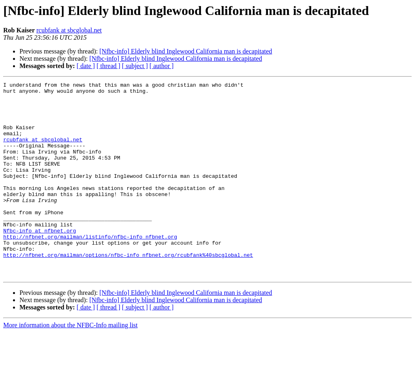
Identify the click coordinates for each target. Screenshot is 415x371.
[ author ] (162, 65)
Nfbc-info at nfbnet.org (39, 260)
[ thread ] (108, 65)
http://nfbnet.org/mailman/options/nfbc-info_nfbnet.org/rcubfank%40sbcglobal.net (128, 290)
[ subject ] (135, 65)
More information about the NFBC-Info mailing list (70, 363)
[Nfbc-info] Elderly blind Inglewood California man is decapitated (185, 51)
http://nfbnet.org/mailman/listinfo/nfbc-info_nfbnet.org (90, 268)
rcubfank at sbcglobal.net (69, 30)
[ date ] (86, 65)
